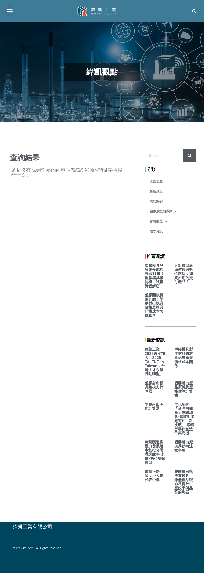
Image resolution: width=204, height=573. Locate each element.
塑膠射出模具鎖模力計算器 (154, 387)
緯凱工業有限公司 (32, 527)
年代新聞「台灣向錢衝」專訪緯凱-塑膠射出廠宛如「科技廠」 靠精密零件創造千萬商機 (184, 419)
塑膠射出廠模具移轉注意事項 (183, 446)
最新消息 (156, 191)
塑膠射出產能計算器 (154, 406)
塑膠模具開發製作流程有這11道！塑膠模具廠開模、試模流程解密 (154, 275)
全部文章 (156, 181)
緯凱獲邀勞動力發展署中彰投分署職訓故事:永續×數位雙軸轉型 (155, 452)
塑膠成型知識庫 (163, 211)
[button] (9, 10)
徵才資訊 (156, 231)
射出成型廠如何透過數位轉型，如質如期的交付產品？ (183, 273)
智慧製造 (158, 221)
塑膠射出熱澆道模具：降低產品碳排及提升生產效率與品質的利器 (183, 482)
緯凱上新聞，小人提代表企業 (154, 476)
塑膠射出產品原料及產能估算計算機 (183, 389)
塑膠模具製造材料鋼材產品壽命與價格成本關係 (183, 357)
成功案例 (156, 201)
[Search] (189, 155)
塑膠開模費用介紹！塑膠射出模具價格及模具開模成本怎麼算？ (154, 305)
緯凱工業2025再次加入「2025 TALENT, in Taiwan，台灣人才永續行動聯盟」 (155, 361)
